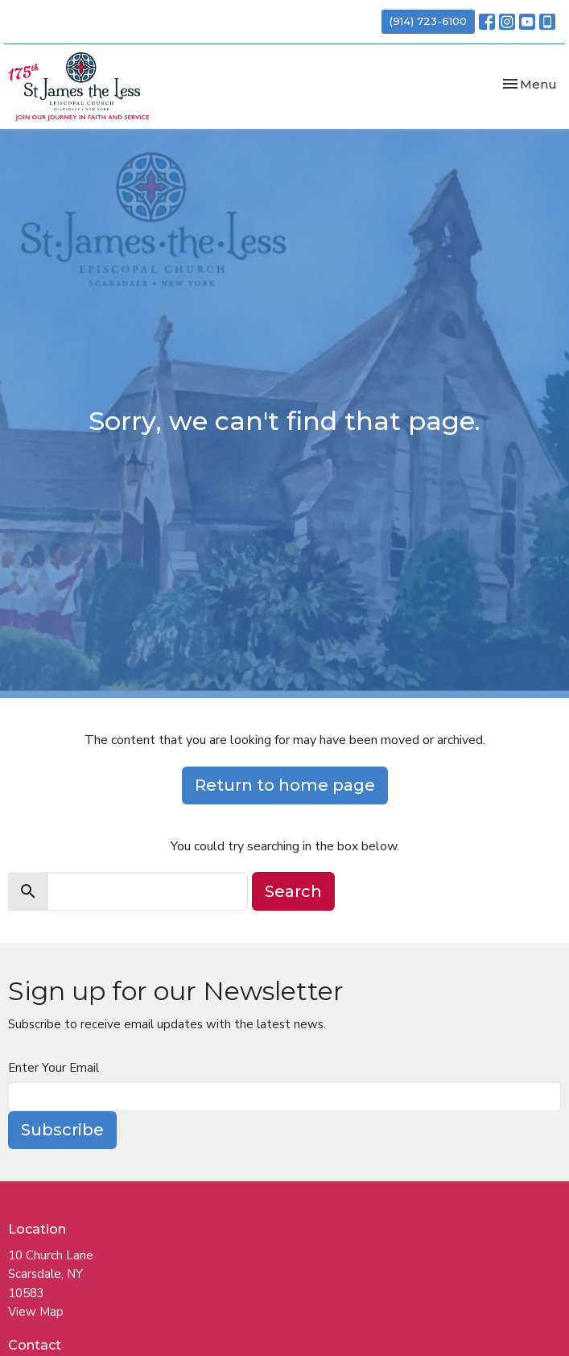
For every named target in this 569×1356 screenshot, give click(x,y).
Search (293, 891)
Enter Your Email (53, 1068)
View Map (36, 1312)
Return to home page (285, 785)
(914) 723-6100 (428, 20)
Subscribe (62, 1129)
